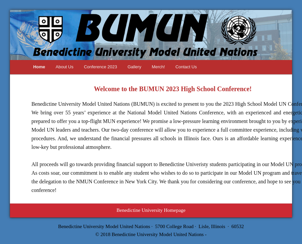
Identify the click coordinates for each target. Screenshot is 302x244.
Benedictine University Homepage (150, 210)
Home (39, 66)
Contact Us (186, 66)
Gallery (134, 66)
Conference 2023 (100, 66)
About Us (64, 66)
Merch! (158, 66)
